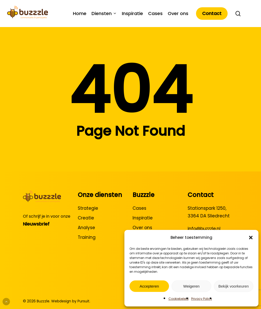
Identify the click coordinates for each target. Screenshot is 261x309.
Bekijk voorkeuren (233, 286)
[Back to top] (6, 301)
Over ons (142, 228)
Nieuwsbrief (36, 224)
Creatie (86, 218)
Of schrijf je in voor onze (46, 216)
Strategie (88, 208)
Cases (139, 208)
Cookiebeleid (178, 298)
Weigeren (191, 286)
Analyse (86, 228)
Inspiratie (143, 218)
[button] (250, 237)
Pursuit (83, 301)
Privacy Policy (201, 298)
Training (87, 237)
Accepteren (149, 286)
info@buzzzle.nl (204, 229)
